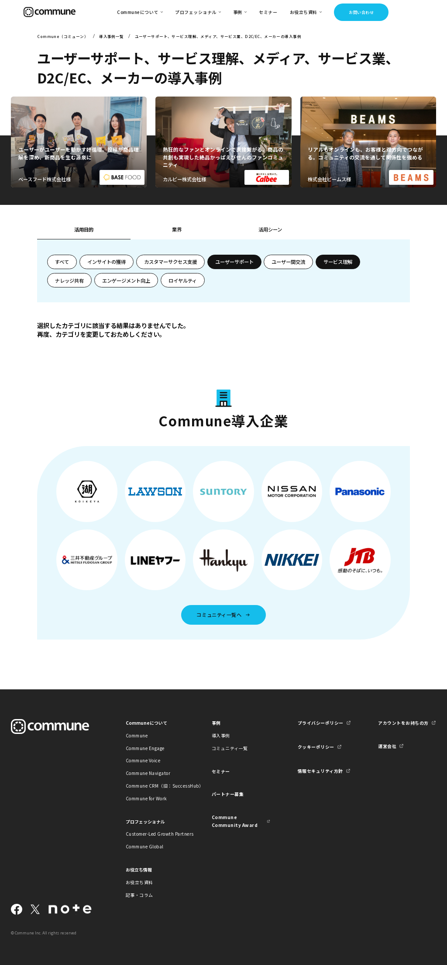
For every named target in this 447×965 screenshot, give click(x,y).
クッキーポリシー (316, 747)
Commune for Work (146, 798)
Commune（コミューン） (62, 36)
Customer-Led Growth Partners (155, 833)
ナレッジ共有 (69, 280)
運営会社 (387, 746)
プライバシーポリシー (321, 722)
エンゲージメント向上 (126, 280)
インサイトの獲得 (106, 261)
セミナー (268, 12)
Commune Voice (143, 760)
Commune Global (145, 846)
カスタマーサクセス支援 (170, 261)
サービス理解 (337, 261)
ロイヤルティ (182, 280)
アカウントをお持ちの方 (403, 722)
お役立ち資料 (139, 882)
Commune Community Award (235, 821)
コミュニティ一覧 (230, 748)
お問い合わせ (361, 12)
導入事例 (221, 735)
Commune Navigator (148, 773)
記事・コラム (139, 895)
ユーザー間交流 (288, 261)
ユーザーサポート (234, 261)
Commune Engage (145, 748)
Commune (137, 735)
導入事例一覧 (111, 36)
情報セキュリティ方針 (320, 771)
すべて (62, 261)
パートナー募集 (228, 794)
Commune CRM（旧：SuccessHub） (155, 785)
